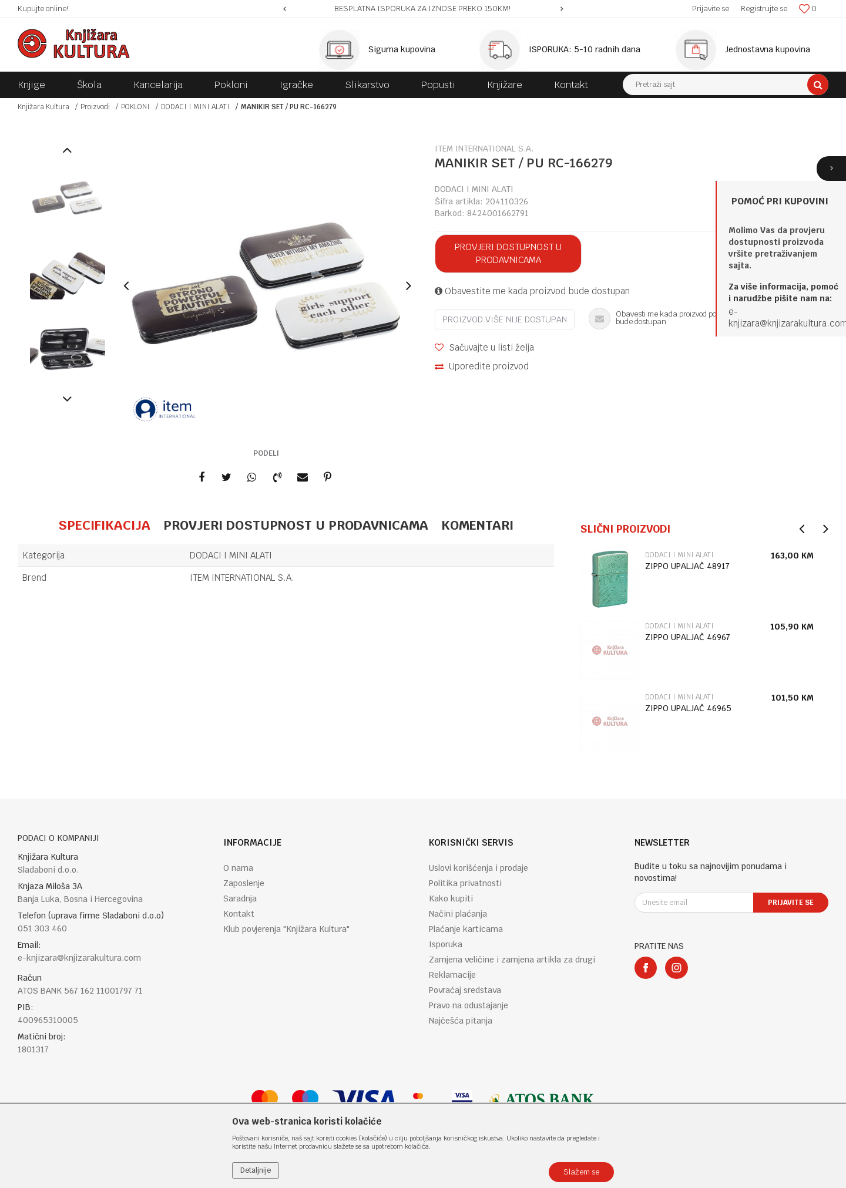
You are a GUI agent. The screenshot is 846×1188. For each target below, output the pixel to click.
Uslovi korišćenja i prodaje (478, 868)
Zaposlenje (243, 883)
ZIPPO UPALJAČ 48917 (687, 566)
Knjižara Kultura (43, 107)
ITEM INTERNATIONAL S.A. (242, 577)
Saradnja (240, 898)
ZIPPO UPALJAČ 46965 (688, 708)
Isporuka (445, 944)
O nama (238, 868)
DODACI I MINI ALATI (195, 107)
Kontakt (238, 913)
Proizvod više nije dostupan (504, 319)
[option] (423, 9)
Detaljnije (255, 1170)
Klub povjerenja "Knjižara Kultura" (286, 929)
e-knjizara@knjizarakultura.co (784, 317)
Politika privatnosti (465, 883)
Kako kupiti (451, 898)
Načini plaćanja (458, 913)
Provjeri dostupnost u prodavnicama (508, 253)
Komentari (477, 525)
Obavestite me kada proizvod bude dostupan (532, 291)
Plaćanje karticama (466, 929)
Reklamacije (452, 975)
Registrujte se (764, 9)
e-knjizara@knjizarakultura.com (79, 958)
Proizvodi (95, 107)
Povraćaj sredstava (465, 990)
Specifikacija (104, 525)
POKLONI (135, 107)
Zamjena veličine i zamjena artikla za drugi (512, 959)
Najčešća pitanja (460, 1020)
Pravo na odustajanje (468, 1005)
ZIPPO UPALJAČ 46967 (687, 637)
